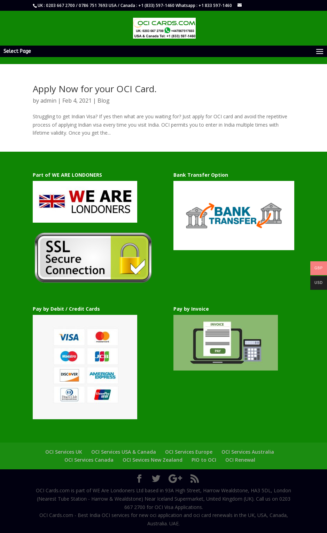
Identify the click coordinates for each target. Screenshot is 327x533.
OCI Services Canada (89, 459)
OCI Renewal (240, 459)
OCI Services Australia (247, 451)
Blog (104, 100)
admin (48, 100)
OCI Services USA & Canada (123, 451)
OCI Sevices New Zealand (152, 459)
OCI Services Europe (188, 451)
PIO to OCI (204, 459)
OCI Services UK (63, 451)
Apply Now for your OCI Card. (95, 88)
